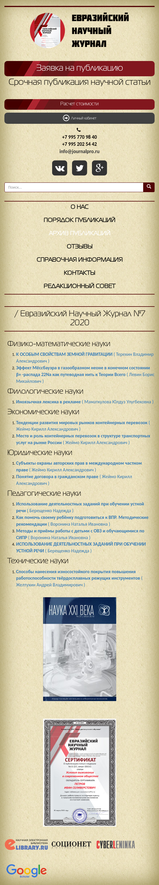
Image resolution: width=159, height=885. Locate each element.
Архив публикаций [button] (79, 233)
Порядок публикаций (79, 220)
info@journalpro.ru (79, 151)
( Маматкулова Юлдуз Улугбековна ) (84, 402)
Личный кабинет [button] (79, 118)
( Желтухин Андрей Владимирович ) (79, 578)
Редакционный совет (79, 286)
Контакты (79, 273)
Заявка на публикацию (79, 68)
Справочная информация (80, 260)
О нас (79, 207)
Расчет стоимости (79, 104)
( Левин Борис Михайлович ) (85, 374)
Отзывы (80, 246)
